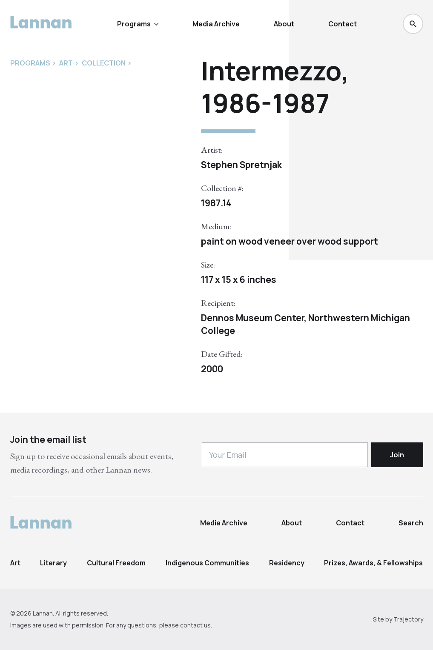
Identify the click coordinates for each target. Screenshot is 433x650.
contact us (195, 625)
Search (411, 522)
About (284, 24)
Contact (342, 24)
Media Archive (216, 24)
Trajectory (408, 619)
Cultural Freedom (116, 562)
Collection (104, 63)
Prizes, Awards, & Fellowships (373, 562)
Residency (286, 562)
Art (15, 562)
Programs (137, 24)
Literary (53, 562)
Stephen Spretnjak (241, 165)
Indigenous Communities (207, 562)
